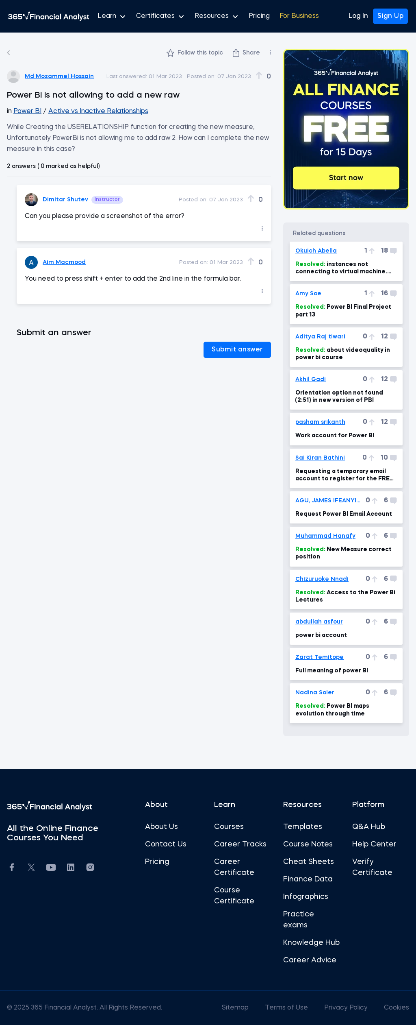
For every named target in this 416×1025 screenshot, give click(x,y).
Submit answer (237, 350)
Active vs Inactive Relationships (98, 111)
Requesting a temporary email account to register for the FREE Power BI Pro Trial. (344, 475)
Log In (358, 16)
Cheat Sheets (308, 862)
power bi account (321, 635)
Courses (229, 827)
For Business (299, 16)
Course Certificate (234, 896)
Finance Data (308, 879)
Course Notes (308, 844)
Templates (302, 827)
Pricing (259, 16)
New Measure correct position (343, 553)
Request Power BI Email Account (343, 514)
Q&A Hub (368, 827)
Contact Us (165, 844)
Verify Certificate (372, 867)
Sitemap (236, 1008)
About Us (161, 827)
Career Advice (309, 960)
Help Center (374, 844)
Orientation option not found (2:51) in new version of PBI (339, 396)
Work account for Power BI (334, 435)
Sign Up (390, 16)
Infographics (305, 897)
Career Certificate (234, 867)
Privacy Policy (346, 1008)
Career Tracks (240, 844)
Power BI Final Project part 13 (343, 310)
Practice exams (298, 920)
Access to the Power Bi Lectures (345, 596)
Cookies (396, 1008)
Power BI (27, 111)
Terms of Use (287, 1008)
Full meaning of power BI (331, 671)
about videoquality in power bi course (342, 353)
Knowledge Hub (311, 942)
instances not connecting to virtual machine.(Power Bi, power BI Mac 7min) (341, 268)
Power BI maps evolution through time (332, 709)
